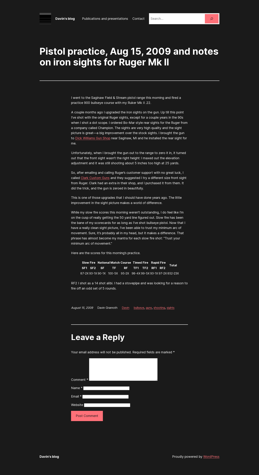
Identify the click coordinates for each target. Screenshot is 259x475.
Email (76, 401)
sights (170, 307)
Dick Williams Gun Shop (92, 138)
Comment (79, 384)
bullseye (139, 307)
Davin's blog (65, 18)
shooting (159, 307)
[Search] (212, 18)
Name (76, 392)
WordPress (211, 461)
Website (77, 409)
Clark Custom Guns (95, 178)
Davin (125, 307)
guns (149, 307)
